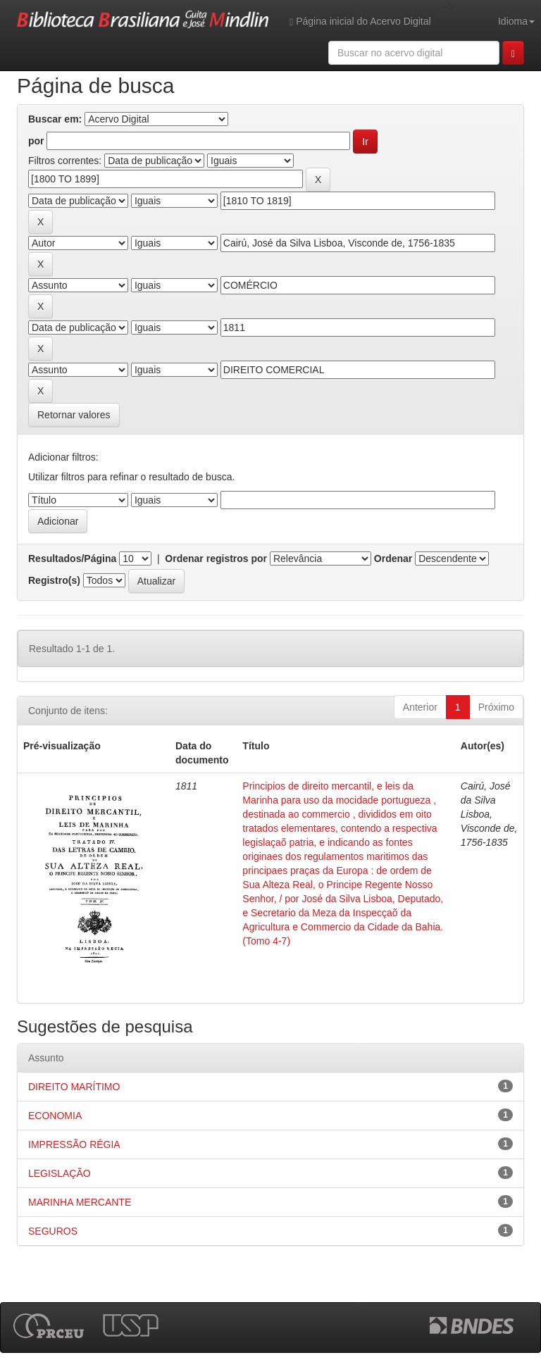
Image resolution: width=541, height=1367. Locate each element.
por (36, 140)
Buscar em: (55, 119)
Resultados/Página (72, 558)
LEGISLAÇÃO (59, 1173)
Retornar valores (74, 414)
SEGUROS (52, 1231)
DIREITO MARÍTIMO (74, 1086)
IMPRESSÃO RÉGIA (74, 1144)
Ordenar (393, 558)
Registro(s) (54, 580)
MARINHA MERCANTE (79, 1202)
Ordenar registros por (216, 558)
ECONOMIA (55, 1115)
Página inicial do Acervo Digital (360, 21)
